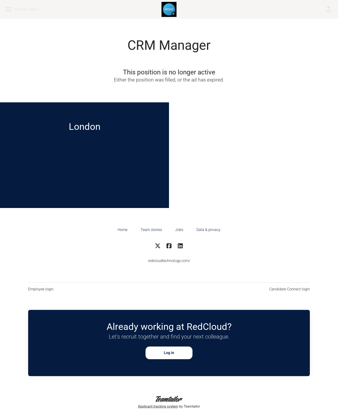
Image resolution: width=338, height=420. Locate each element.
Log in (169, 353)
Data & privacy (208, 229)
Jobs (179, 229)
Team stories (151, 229)
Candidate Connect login (289, 289)
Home (122, 229)
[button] (328, 9)
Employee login (41, 289)
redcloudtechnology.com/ (169, 260)
